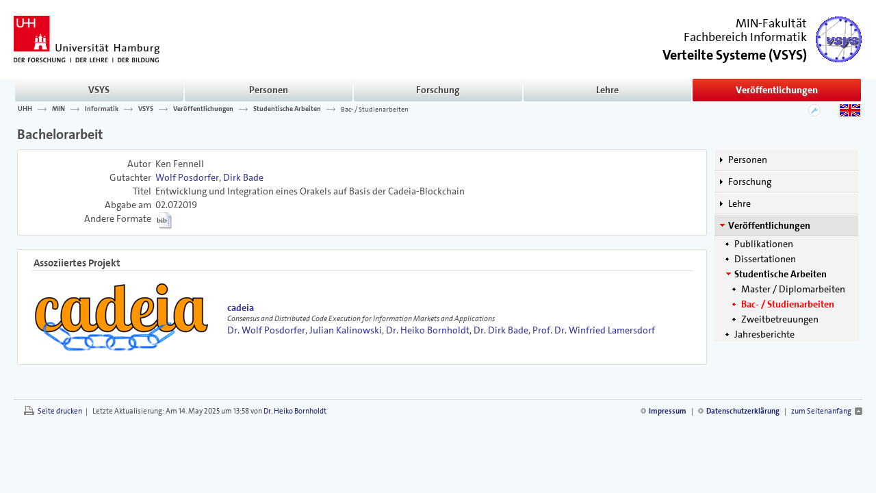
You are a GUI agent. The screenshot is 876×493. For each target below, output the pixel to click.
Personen (268, 90)
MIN (58, 109)
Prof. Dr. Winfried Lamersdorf (593, 330)
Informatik (101, 109)
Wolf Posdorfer (187, 177)
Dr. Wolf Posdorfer (266, 330)
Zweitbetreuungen (780, 319)
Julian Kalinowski (345, 330)
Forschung (438, 90)
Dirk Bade (243, 177)
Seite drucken (60, 411)
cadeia (240, 307)
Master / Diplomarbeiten (793, 289)
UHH (25, 109)
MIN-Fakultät (771, 23)
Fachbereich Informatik (745, 37)
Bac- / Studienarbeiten (375, 109)
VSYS (99, 90)
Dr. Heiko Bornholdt (427, 330)
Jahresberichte (764, 334)
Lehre (607, 90)
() (734, 54)
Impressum (667, 411)
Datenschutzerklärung (743, 411)
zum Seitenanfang (821, 411)
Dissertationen (765, 259)
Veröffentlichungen (777, 90)
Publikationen (763, 244)
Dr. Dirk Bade (501, 330)
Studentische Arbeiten (287, 109)
